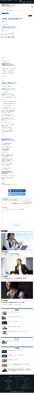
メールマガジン (8, 386)
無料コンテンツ (25, 386)
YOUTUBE (22, 1)
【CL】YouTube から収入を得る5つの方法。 (14, 313)
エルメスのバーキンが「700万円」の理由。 (14, 342)
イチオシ (3, 13)
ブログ (2, 277)
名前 (2, 221)
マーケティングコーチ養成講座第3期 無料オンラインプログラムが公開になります (19, 365)
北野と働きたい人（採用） (25, 388)
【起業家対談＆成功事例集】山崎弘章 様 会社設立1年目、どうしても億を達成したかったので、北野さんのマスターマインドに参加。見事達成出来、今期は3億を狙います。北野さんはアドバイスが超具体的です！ (20, 371)
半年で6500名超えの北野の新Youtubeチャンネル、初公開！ (13, 303)
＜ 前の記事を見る (5, 198)
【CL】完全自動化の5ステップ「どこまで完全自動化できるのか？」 (14, 279)
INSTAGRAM (31, 1)
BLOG (25, 382)
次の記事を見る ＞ (28, 202)
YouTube (6, 253)
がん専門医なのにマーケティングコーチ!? (13, 360)
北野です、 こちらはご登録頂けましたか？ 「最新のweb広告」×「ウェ (11, 281)
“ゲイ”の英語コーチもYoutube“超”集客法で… (10, 255)
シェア (27, 15)
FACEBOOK (26, 1)
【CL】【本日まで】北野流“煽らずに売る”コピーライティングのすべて (17, 332)
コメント (3, 211)
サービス (25, 384)
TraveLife (8, 384)
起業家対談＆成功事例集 (8, 382)
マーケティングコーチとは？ (25, 380)
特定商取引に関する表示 (8, 390)
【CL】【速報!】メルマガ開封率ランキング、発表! (14, 327)
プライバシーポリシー (25, 390)
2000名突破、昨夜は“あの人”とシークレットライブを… (15, 351)
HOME (8, 380)
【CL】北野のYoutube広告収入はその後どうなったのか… (16, 318)
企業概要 (8, 388)
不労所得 (7, 13)
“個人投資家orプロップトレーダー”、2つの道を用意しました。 (16, 356)
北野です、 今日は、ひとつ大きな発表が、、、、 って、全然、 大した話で (11, 305)
